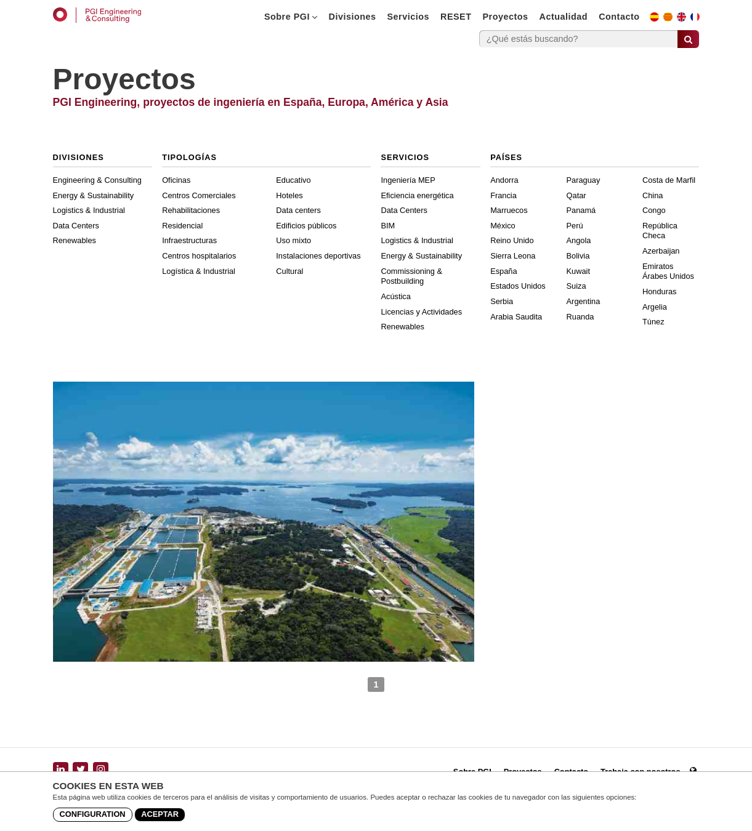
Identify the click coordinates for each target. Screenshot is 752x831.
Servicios (408, 17)
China (652, 195)
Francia (503, 195)
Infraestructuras (189, 240)
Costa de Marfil (668, 180)
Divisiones (352, 17)
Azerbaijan (660, 250)
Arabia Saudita (516, 316)
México (502, 225)
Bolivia (578, 255)
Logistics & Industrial (89, 210)
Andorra (504, 180)
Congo (654, 210)
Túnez (653, 321)
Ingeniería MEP (408, 180)
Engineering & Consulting (97, 180)
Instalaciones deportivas (318, 255)
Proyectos (505, 17)
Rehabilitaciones (191, 210)
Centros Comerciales (198, 195)
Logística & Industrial (198, 271)
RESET (455, 17)
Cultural (289, 271)
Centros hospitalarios (199, 255)
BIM (388, 225)
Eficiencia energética (417, 195)
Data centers (298, 210)
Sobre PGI (291, 17)
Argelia (654, 306)
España (503, 271)
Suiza (576, 286)
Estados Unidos (518, 286)
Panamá (581, 210)
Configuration (93, 814)
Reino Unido (511, 240)
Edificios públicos (306, 225)
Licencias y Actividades (421, 311)
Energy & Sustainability (93, 195)
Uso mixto (293, 240)
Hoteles (289, 195)
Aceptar (160, 814)
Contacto (619, 17)
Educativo (293, 180)
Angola (579, 240)
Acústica (395, 296)
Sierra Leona (512, 255)
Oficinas (176, 180)
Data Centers (76, 225)
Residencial (182, 225)
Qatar (576, 195)
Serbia (501, 301)
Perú (575, 225)
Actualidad (564, 17)
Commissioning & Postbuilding (411, 276)
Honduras (659, 291)
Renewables (74, 240)
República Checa (659, 231)
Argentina (583, 301)
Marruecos (508, 210)
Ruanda (580, 316)
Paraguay (583, 180)
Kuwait (578, 271)
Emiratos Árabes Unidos (668, 271)
